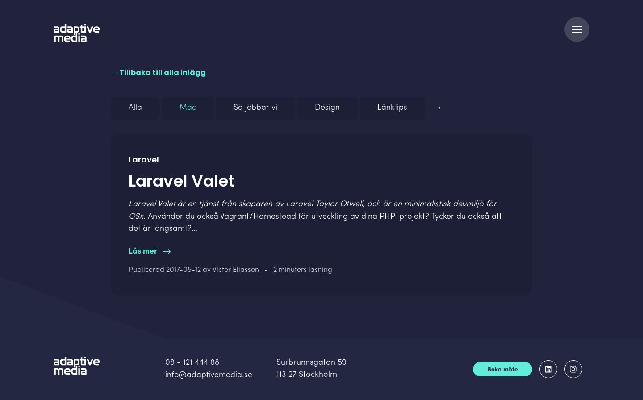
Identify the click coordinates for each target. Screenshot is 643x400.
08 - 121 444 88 (193, 364)
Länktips (393, 111)
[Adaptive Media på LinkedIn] (548, 370)
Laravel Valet (152, 207)
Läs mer (150, 254)
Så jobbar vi (256, 111)
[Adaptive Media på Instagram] (573, 370)
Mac (188, 111)
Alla (135, 111)
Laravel (299, 207)
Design (327, 111)
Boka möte (502, 370)
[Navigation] (576, 32)
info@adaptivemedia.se (209, 376)
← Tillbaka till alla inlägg (158, 75)
